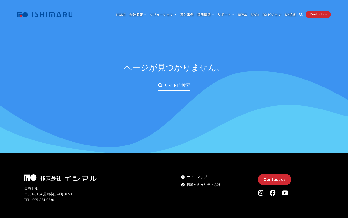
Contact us (318, 14)
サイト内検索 (174, 85)
